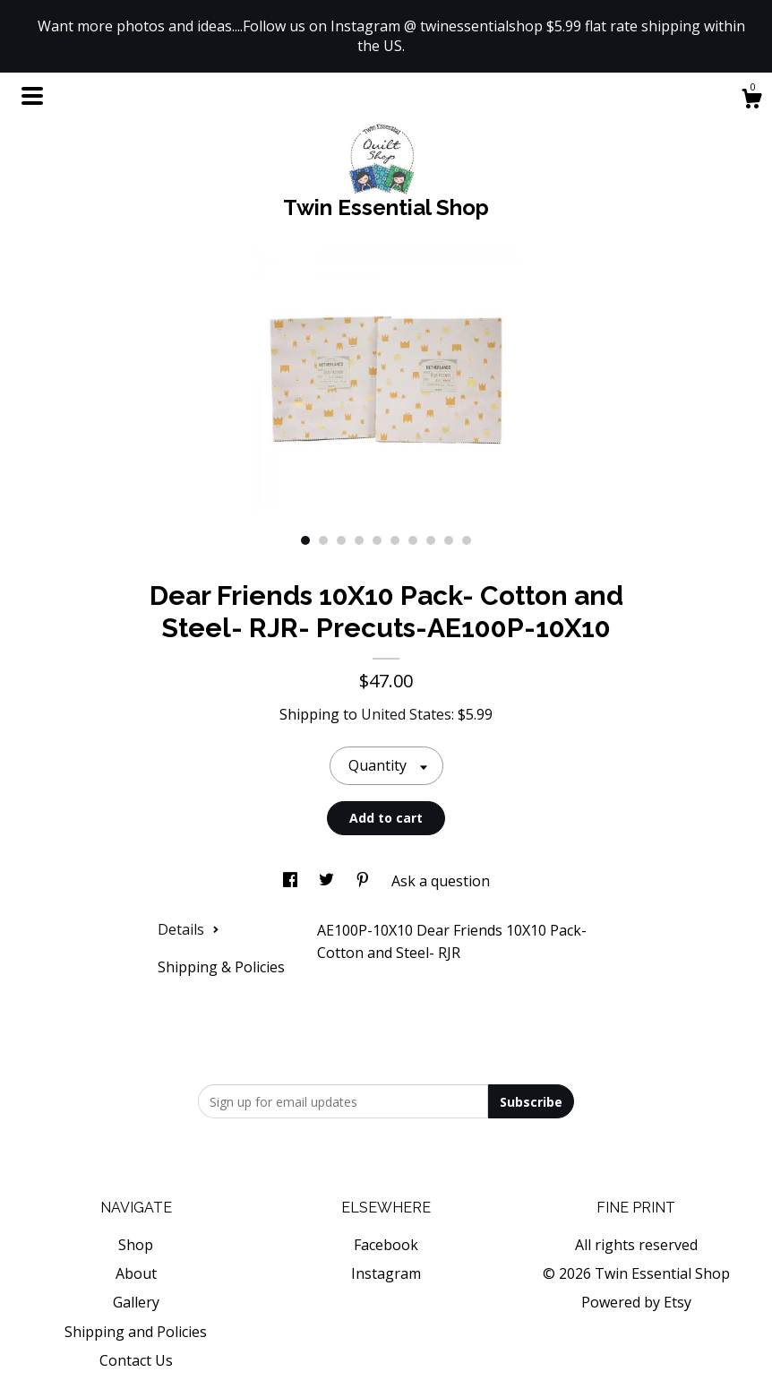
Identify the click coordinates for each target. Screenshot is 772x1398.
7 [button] (412, 540)
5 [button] (377, 540)
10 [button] (466, 540)
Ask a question (440, 881)
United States (406, 714)
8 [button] (430, 540)
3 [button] (341, 540)
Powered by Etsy (636, 1302)
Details (188, 929)
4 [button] (359, 540)
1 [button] (305, 540)
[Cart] (751, 101)
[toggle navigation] (32, 96)
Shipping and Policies (135, 1332)
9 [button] (448, 540)
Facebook (386, 1245)
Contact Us (136, 1360)
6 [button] (394, 540)
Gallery (136, 1302)
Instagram (386, 1273)
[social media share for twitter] (328, 881)
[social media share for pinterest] (364, 881)
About (136, 1273)
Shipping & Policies (221, 967)
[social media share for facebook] (292, 881)
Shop (135, 1245)
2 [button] (323, 540)
